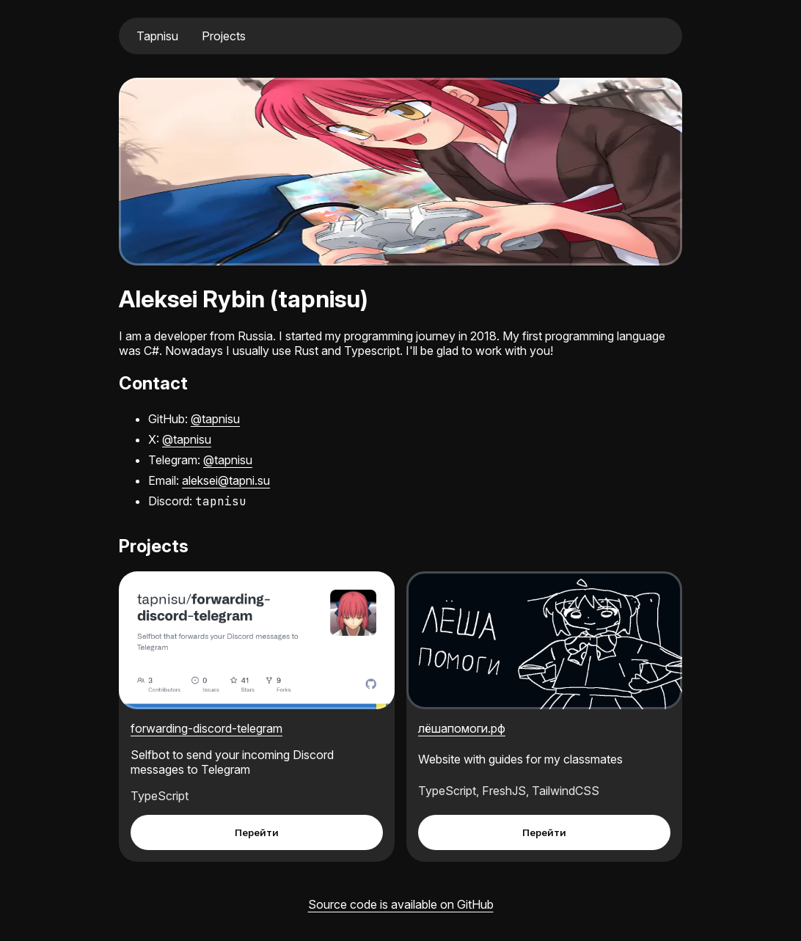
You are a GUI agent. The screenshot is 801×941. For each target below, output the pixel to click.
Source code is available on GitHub (401, 904)
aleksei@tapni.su (226, 480)
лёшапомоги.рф (461, 728)
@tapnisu (215, 418)
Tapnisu (157, 36)
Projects (224, 36)
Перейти (257, 832)
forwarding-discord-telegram (206, 728)
